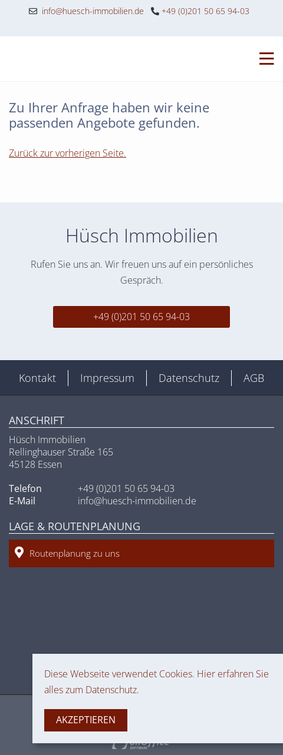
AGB (253, 378)
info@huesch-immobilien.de (86, 10)
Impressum (107, 378)
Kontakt (37, 378)
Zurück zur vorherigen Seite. (67, 153)
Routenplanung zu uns (67, 553)
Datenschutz (189, 378)
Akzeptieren (86, 719)
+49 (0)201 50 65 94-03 (200, 10)
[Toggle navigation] (263, 58)
